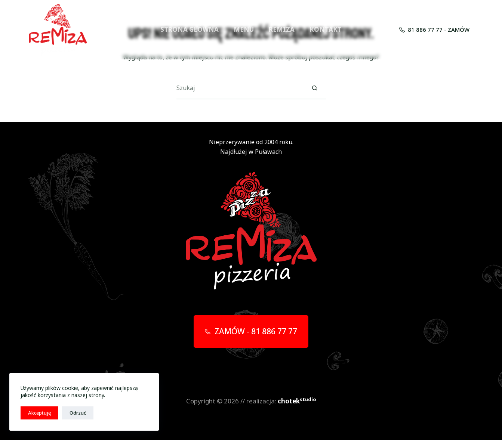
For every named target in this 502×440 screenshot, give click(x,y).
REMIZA (282, 29)
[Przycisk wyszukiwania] (315, 88)
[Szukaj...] (240, 88)
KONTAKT (325, 29)
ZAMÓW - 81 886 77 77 (251, 331)
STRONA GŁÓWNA (189, 29)
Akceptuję (39, 412)
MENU (244, 29)
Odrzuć (78, 412)
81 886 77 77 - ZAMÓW (434, 29)
